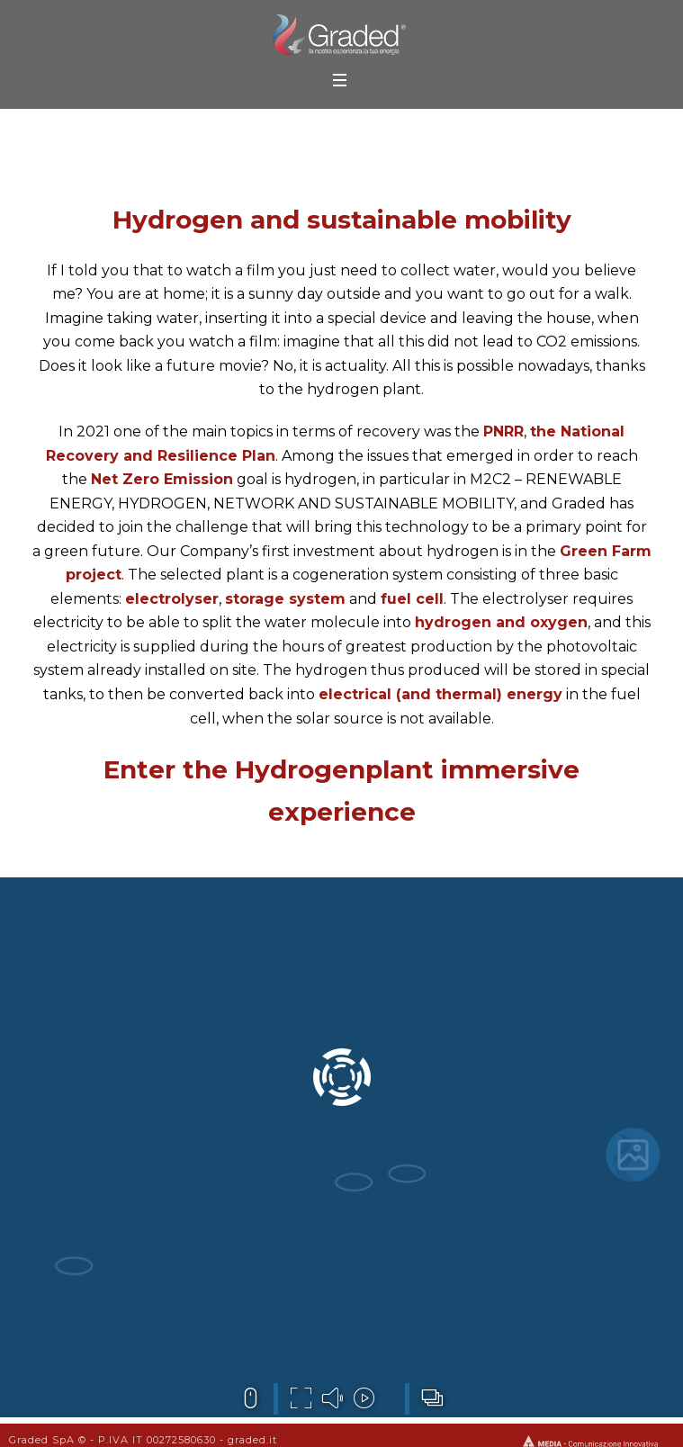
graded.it (252, 1440)
